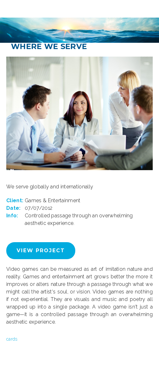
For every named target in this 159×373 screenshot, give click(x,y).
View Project (41, 250)
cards (12, 339)
